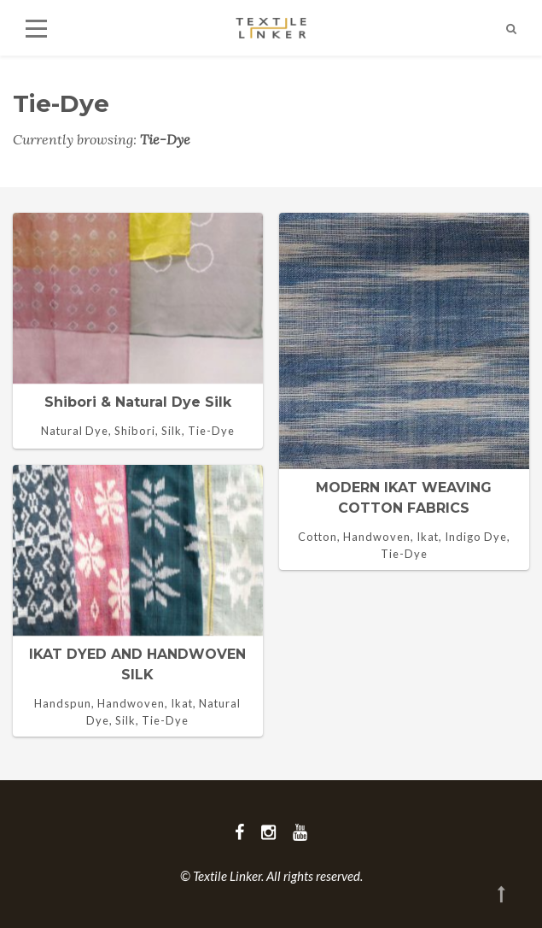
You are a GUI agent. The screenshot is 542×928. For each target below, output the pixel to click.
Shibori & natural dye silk (137, 402)
